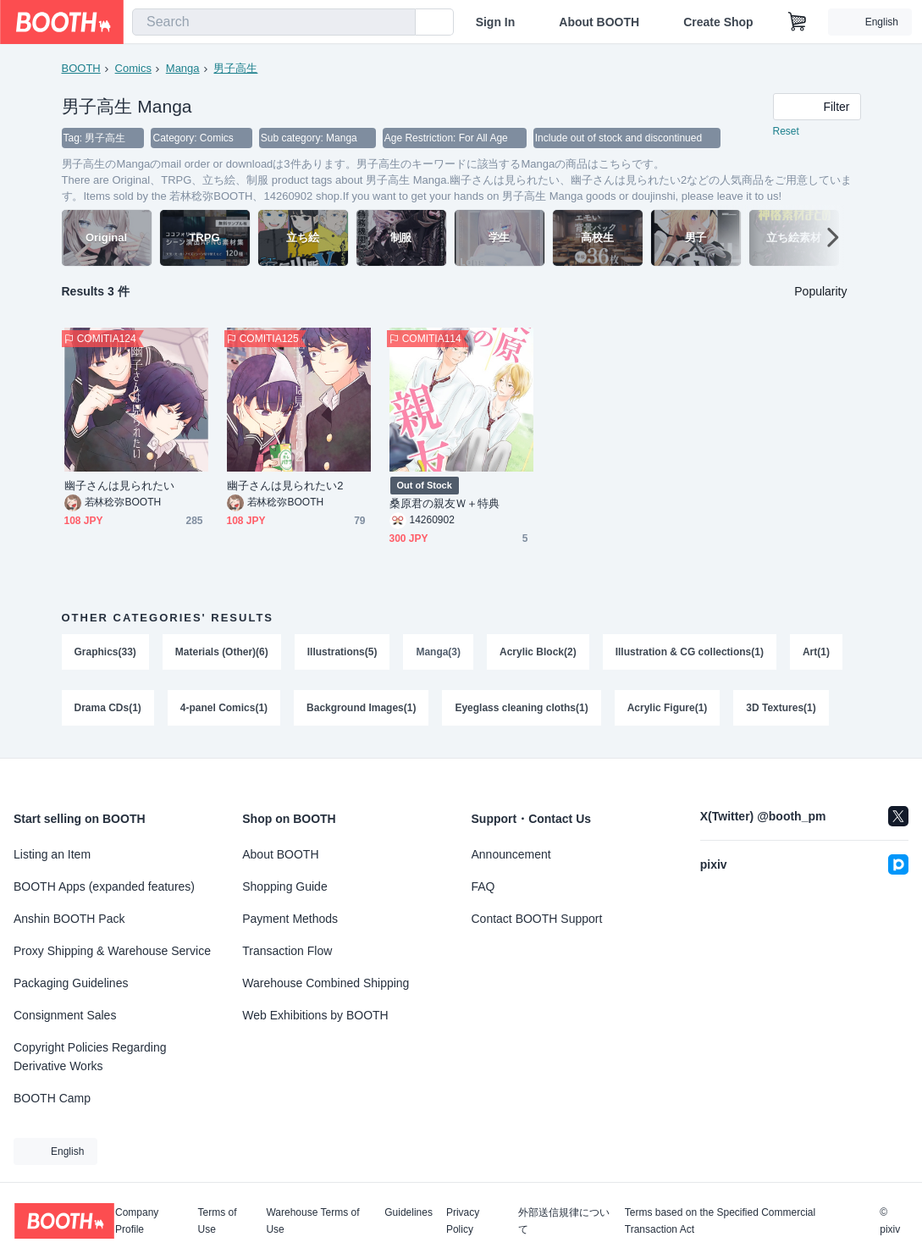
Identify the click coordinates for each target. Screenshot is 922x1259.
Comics (133, 68)
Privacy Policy (462, 1220)
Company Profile (136, 1220)
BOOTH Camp (52, 1098)
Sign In (496, 22)
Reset (786, 132)
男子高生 (236, 68)
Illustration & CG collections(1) (690, 653)
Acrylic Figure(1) (667, 709)
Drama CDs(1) (108, 709)
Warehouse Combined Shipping (325, 983)
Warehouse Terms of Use (312, 1220)
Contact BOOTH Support (537, 918)
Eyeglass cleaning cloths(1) (521, 709)
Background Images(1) (361, 709)
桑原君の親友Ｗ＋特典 (444, 504)
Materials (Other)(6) (221, 653)
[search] (399, 23)
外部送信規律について (564, 1220)
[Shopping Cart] (798, 22)
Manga (183, 68)
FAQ (483, 886)
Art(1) (816, 653)
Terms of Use (217, 1220)
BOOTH (81, 68)
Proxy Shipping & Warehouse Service (112, 951)
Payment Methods (290, 918)
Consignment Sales (65, 1015)
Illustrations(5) (342, 653)
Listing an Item (52, 854)
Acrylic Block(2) (538, 653)
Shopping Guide (284, 886)
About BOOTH (599, 22)
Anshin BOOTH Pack (69, 918)
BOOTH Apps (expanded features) (104, 886)
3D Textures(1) (781, 709)
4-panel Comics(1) (224, 709)
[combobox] (274, 22)
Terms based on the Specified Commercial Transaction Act (720, 1220)
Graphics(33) (105, 653)
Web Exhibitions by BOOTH (315, 1015)
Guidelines (408, 1212)
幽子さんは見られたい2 (285, 486)
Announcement (511, 854)
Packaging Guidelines (71, 983)
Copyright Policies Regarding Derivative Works (90, 1057)
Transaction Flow (287, 951)
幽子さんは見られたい (119, 486)
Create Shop (718, 22)
